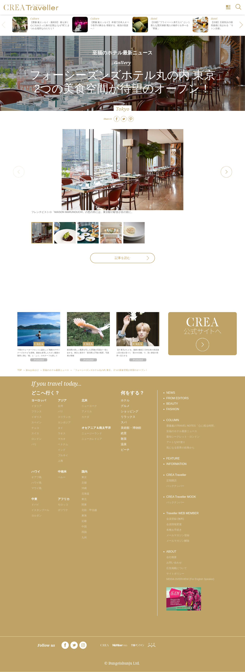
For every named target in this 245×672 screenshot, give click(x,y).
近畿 (84, 521)
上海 (60, 460)
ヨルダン (36, 515)
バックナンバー (175, 485)
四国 (84, 531)
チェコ (35, 427)
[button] (241, 25)
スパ (124, 422)
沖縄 (84, 488)
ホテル (125, 400)
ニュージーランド (92, 433)
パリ (33, 444)
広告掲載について (176, 568)
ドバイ (35, 504)
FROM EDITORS (177, 398)
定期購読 (171, 480)
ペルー (61, 477)
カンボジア (64, 422)
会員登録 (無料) (175, 518)
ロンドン (36, 438)
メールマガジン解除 (177, 540)
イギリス (36, 416)
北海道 (85, 493)
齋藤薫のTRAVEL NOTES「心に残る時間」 (191, 425)
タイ (60, 427)
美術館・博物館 (131, 427)
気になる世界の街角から (180, 447)
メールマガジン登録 (177, 535)
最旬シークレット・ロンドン (183, 436)
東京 (84, 477)
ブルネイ (63, 455)
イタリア (36, 405)
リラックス (128, 416)
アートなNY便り (175, 442)
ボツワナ (63, 510)
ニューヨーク (89, 405)
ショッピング (129, 411)
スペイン (36, 422)
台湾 (60, 405)
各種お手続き (174, 529)
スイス (35, 433)
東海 (84, 515)
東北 (84, 499)
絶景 (124, 433)
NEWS (170, 392)
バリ (60, 411)
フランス (36, 411)
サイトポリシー (175, 573)
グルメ (125, 405)
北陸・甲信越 (89, 510)
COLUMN (172, 420)
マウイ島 (36, 488)
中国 (84, 526)
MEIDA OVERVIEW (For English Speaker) (190, 579)
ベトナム (63, 444)
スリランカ (64, 416)
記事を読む (122, 258)
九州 (84, 537)
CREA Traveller (176, 474)
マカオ (61, 438)
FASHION (172, 409)
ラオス (61, 433)
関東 (84, 504)
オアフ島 (36, 477)
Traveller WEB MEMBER (182, 513)
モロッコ (63, 504)
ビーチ (125, 449)
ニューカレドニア (92, 438)
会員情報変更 (174, 524)
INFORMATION (176, 463)
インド (61, 449)
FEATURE (173, 458)
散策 (124, 438)
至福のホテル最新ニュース (122, 53)
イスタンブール (40, 510)
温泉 (124, 444)
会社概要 (171, 557)
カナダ (85, 416)
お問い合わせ (174, 562)
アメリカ (87, 411)
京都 (84, 482)
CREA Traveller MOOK (181, 496)
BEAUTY (172, 403)
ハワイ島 (36, 482)
